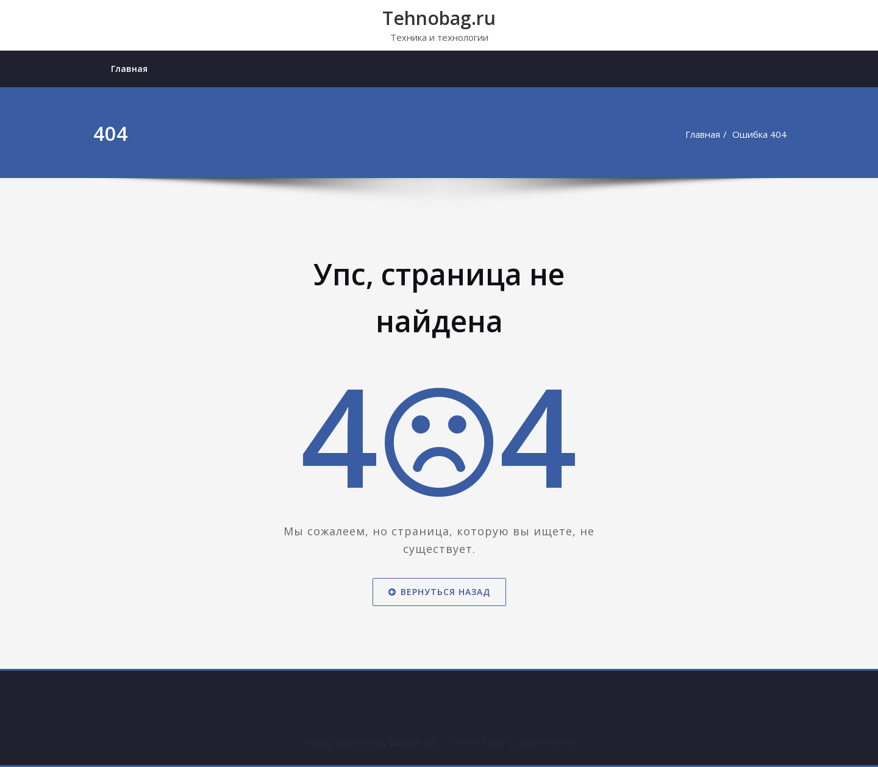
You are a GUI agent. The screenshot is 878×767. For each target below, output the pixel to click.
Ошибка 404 (759, 134)
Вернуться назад (439, 592)
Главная (129, 68)
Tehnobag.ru (439, 17)
